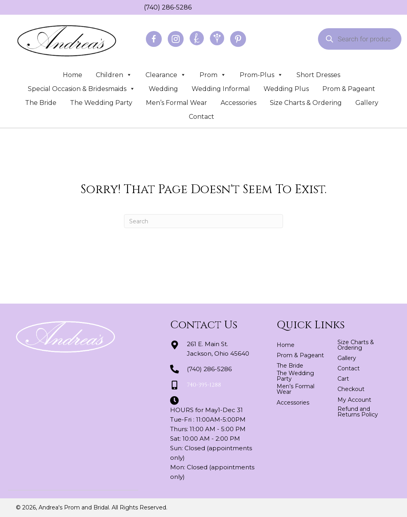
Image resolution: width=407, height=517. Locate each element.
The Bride (40, 102)
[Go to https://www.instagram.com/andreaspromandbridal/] (176, 39)
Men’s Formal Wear (176, 102)
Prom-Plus (261, 75)
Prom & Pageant (348, 89)
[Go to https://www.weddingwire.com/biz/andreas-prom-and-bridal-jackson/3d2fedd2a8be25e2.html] (217, 38)
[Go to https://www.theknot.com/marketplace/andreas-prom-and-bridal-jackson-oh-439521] (197, 38)
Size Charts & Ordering (306, 102)
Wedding (163, 89)
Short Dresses (318, 75)
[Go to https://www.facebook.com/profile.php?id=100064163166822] (154, 39)
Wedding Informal (221, 89)
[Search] (203, 221)
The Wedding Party (101, 102)
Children (114, 75)
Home (72, 75)
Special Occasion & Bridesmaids (81, 89)
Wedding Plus (286, 89)
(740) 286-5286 (168, 7)
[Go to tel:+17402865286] (140, 7)
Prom (213, 75)
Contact (201, 116)
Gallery (366, 102)
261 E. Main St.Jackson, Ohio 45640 (218, 348)
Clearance (165, 75)
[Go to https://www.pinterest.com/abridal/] (238, 39)
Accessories (238, 102)
